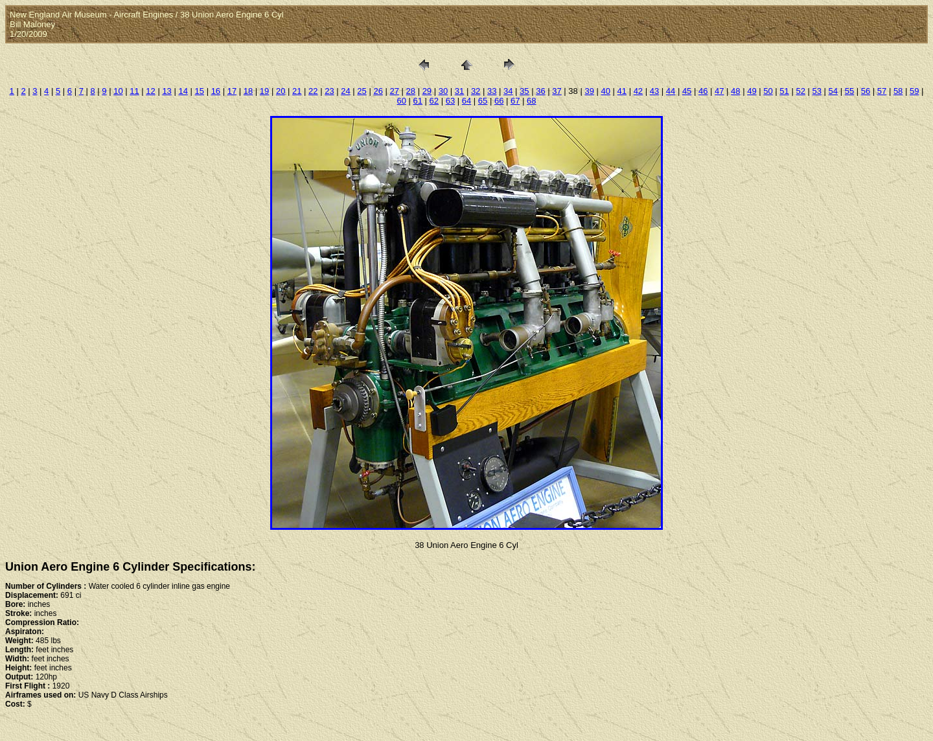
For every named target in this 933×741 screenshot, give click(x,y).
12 (150, 91)
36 (540, 91)
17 (231, 91)
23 (329, 91)
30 (443, 91)
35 (524, 91)
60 (401, 101)
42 (638, 91)
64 (466, 101)
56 (865, 91)
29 (427, 91)
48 (735, 91)
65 (482, 101)
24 (345, 91)
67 (515, 101)
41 (622, 91)
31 (459, 91)
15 (199, 91)
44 (670, 91)
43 (654, 91)
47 (719, 91)
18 (248, 91)
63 (450, 101)
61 (417, 101)
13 (166, 91)
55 (849, 91)
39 (588, 91)
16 (215, 91)
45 (686, 91)
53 (817, 91)
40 (605, 91)
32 (475, 91)
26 (377, 91)
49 (751, 91)
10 (117, 91)
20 (280, 91)
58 (898, 91)
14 (182, 91)
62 (434, 101)
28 (410, 91)
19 (264, 91)
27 (393, 91)
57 (881, 91)
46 (703, 91)
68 (531, 101)
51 (784, 91)
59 (914, 91)
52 (800, 91)
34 (508, 91)
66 (498, 101)
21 (296, 91)
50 (767, 91)
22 (312, 91)
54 (833, 91)
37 (556, 91)
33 (491, 91)
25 (361, 91)
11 (134, 91)
